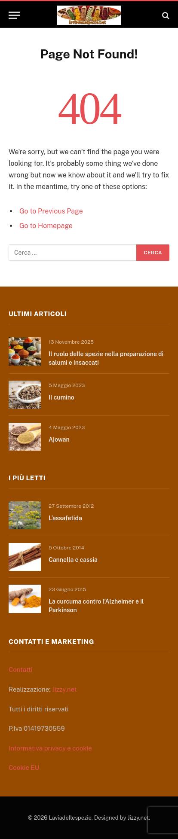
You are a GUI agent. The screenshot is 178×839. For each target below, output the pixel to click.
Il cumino (61, 397)
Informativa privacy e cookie (50, 748)
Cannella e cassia (73, 559)
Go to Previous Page (51, 211)
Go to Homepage (46, 226)
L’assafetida (65, 518)
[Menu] (14, 15)
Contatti (21, 669)
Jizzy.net (64, 689)
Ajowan (59, 439)
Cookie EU (24, 767)
